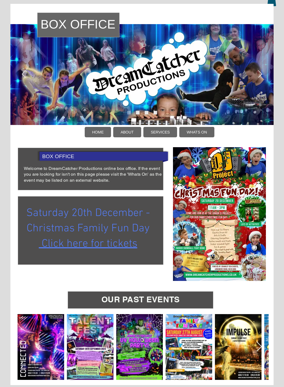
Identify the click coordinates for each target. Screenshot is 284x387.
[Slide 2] (138, 112)
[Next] (260, 74)
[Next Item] (259, 347)
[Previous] (24, 74)
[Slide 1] (129, 112)
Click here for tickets (88, 244)
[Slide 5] (146, 112)
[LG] (259, 14)
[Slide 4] (155, 112)
